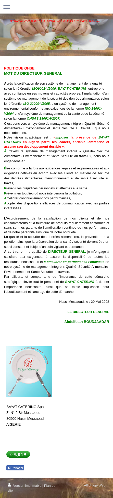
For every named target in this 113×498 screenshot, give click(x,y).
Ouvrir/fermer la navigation (56, 6)
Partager (15, 468)
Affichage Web (94, 485)
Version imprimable (25, 486)
